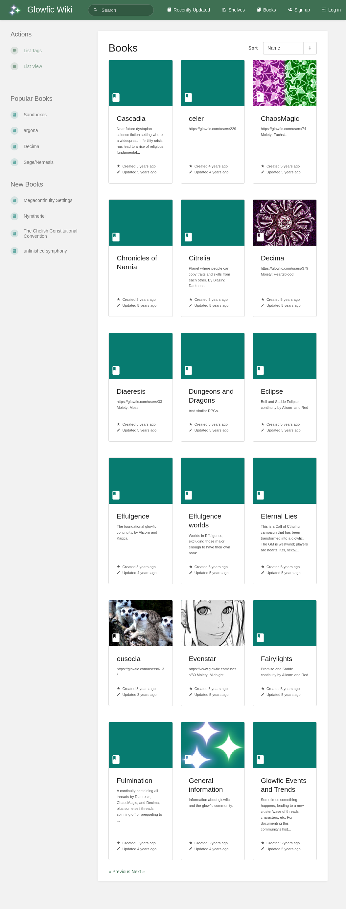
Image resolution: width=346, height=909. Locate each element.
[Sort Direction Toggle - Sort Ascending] (309, 48)
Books (266, 9)
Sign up (299, 9)
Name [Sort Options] (273, 48)
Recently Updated (188, 9)
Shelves (233, 9)
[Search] (96, 10)
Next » (138, 871)
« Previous (119, 871)
